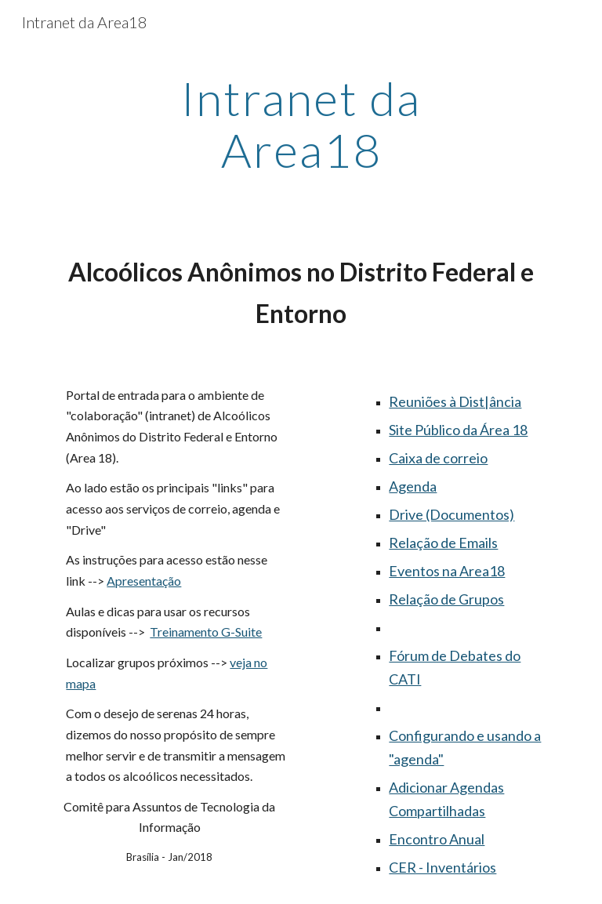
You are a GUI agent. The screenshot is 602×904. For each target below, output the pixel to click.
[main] (301, 124)
